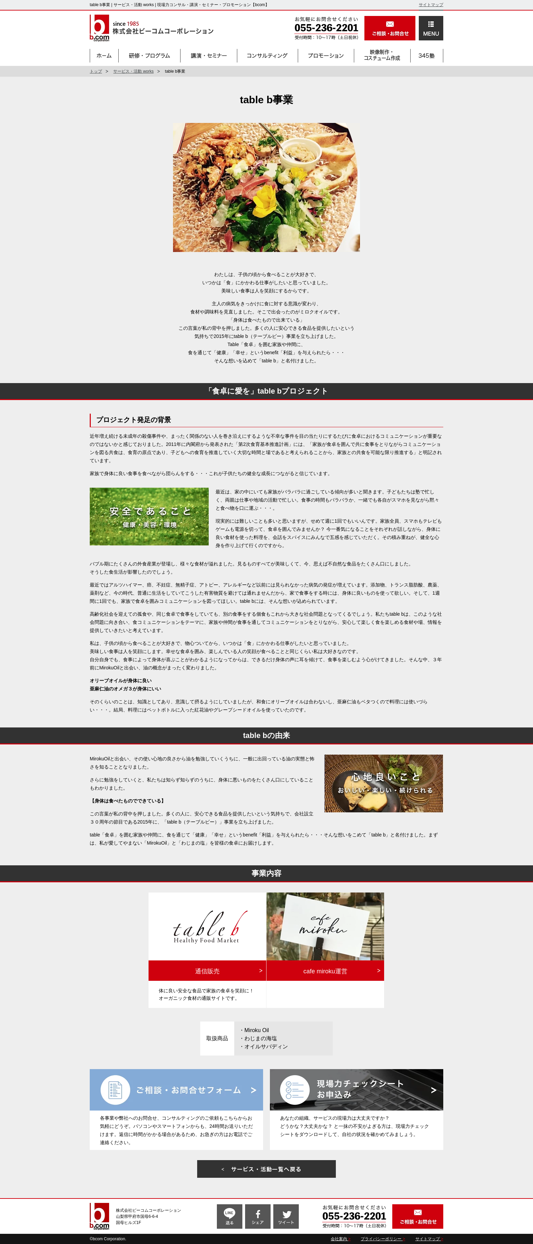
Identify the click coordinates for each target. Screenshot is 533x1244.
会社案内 (339, 1239)
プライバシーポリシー (381, 1239)
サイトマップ (431, 4)
